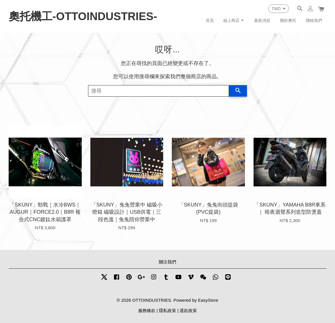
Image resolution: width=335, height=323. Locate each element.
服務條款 (146, 310)
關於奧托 (288, 20)
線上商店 (233, 20)
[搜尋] (158, 91)
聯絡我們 (314, 20)
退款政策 (188, 310)
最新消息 (262, 20)
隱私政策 (167, 310)
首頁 (210, 20)
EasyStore (208, 300)
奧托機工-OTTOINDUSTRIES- (83, 16)
